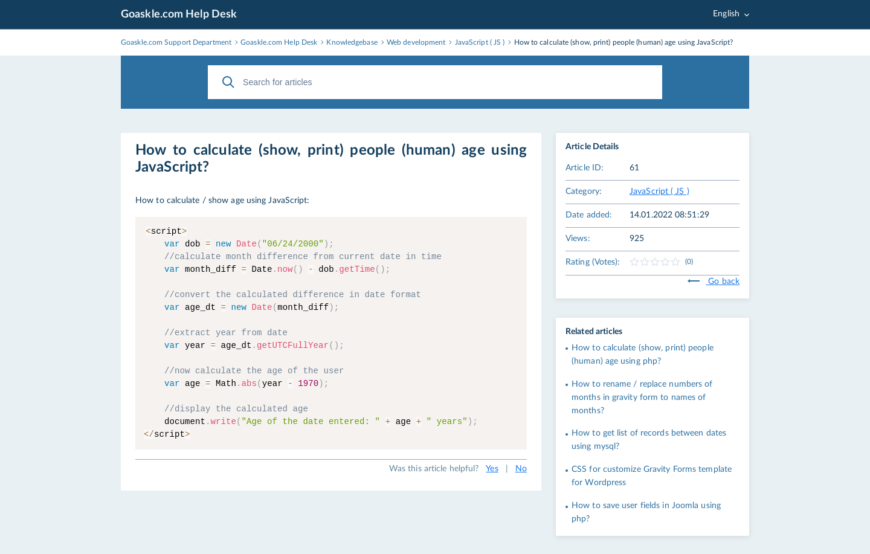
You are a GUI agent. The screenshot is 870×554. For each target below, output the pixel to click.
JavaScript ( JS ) (659, 191)
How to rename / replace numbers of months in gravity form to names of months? (642, 397)
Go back (714, 281)
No (521, 469)
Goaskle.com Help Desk (179, 14)
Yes (492, 469)
